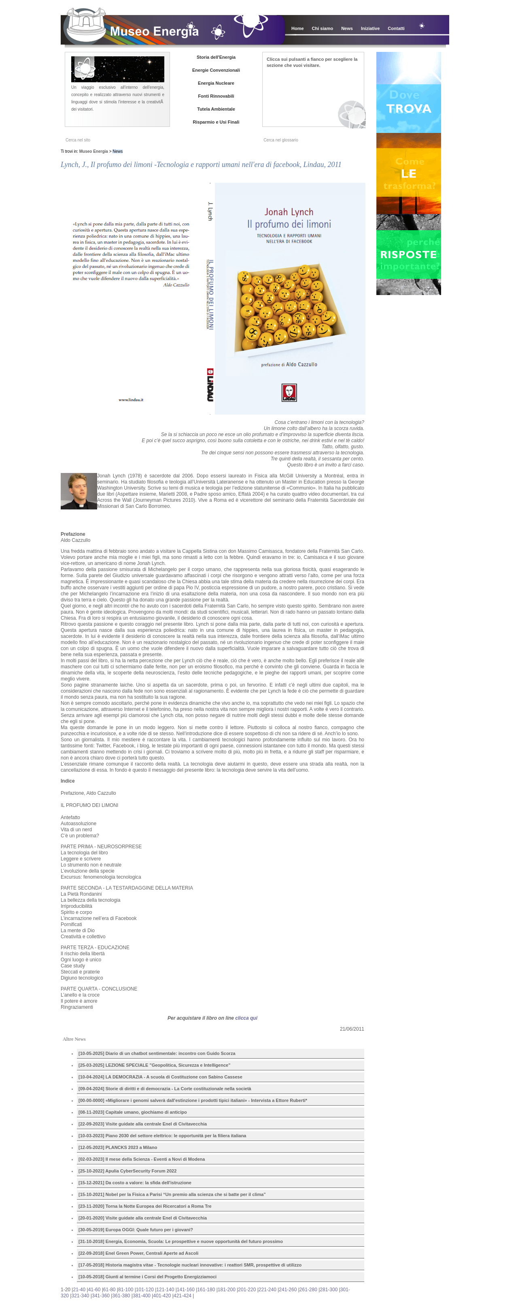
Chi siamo (322, 28)
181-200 (227, 1289)
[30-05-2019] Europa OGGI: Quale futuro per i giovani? (136, 1229)
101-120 (145, 1289)
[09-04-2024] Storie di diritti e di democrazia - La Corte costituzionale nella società (165, 1088)
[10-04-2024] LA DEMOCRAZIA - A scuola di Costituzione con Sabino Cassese (160, 1076)
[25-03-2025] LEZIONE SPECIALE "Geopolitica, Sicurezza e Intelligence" (154, 1065)
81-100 (125, 1289)
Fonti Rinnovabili (216, 96)
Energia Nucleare (216, 83)
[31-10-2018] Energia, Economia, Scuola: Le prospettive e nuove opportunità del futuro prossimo (181, 1241)
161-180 (206, 1289)
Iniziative (370, 28)
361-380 (121, 1296)
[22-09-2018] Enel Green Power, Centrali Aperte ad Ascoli (138, 1253)
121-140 (165, 1289)
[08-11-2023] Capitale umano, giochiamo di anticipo (133, 1112)
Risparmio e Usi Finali (216, 122)
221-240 (267, 1289)
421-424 (182, 1296)
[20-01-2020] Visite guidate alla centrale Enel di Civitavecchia (143, 1217)
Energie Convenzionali (216, 70)
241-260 (288, 1289)
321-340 (80, 1296)
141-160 (186, 1289)
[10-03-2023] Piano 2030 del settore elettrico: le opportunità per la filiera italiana (162, 1135)
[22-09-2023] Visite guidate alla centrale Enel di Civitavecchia (143, 1123)
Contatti (396, 28)
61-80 (109, 1289)
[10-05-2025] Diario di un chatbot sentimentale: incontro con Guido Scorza (157, 1053)
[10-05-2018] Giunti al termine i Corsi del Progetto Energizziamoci (148, 1276)
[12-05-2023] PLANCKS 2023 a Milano (118, 1147)
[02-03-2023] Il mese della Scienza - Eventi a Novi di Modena (142, 1159)
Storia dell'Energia (216, 57)
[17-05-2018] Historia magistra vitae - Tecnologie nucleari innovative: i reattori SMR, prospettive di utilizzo (190, 1264)
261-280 (308, 1289)
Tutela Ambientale (216, 109)
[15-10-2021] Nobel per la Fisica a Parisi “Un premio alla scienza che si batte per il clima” (172, 1194)
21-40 (79, 1289)
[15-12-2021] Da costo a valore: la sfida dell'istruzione (135, 1182)
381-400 (142, 1296)
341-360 (101, 1296)
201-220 (247, 1289)
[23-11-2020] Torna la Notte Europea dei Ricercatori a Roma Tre (145, 1206)
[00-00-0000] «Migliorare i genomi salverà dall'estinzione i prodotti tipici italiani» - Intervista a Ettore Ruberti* (193, 1100)
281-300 (329, 1289)
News (347, 28)
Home (297, 28)
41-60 (94, 1289)
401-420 (162, 1296)
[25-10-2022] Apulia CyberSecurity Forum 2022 (127, 1170)
